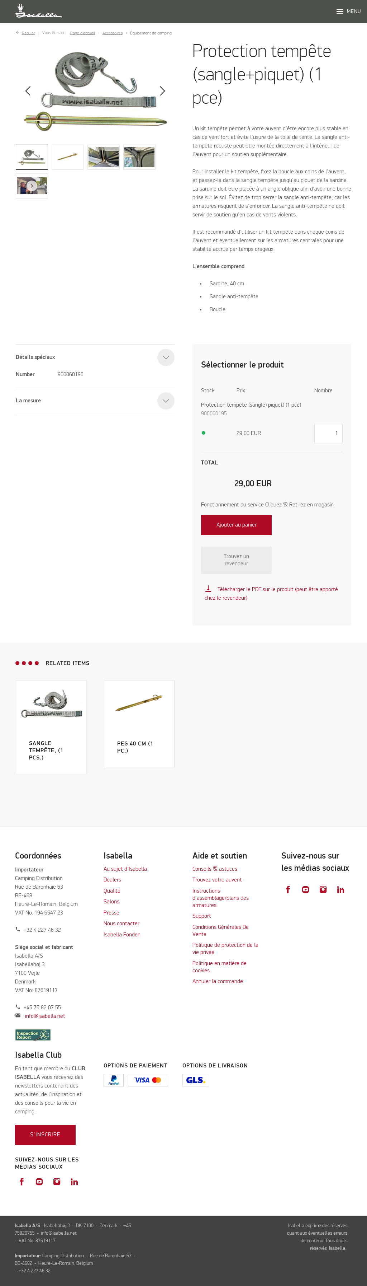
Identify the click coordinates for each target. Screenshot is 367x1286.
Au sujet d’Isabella (125, 869)
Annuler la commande (217, 982)
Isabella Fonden (122, 935)
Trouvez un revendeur (236, 560)
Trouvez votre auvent (217, 880)
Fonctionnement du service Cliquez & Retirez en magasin (267, 505)
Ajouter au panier (236, 525)
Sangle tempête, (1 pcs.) (46, 751)
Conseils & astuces (214, 869)
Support (201, 916)
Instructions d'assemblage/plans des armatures (220, 898)
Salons (111, 902)
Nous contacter (121, 924)
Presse (111, 913)
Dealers (112, 880)
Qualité (112, 891)
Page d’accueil (82, 33)
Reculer (28, 33)
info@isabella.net (45, 1016)
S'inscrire (45, 1135)
